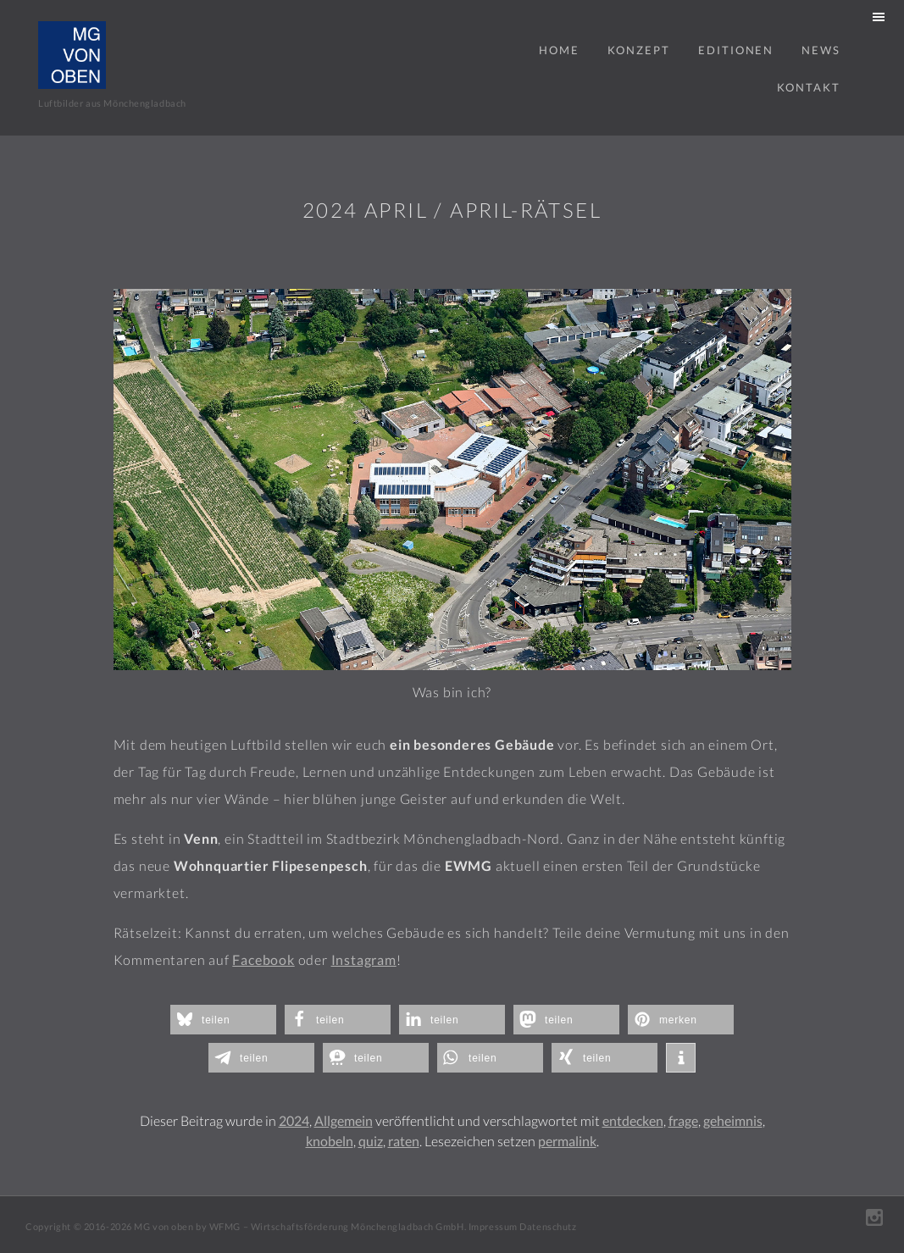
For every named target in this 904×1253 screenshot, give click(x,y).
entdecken (632, 1120)
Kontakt (808, 87)
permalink (567, 1141)
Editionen (736, 50)
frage (683, 1120)
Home (559, 50)
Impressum (493, 1226)
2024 (294, 1120)
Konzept (638, 50)
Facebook (263, 959)
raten (403, 1141)
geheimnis (733, 1120)
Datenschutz (547, 1226)
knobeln (329, 1141)
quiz (370, 1141)
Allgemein (343, 1120)
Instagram (364, 959)
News (820, 50)
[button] (223, 1019)
